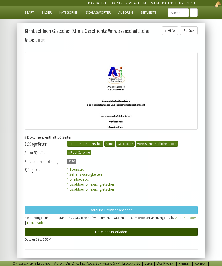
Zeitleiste (148, 12)
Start (29, 12)
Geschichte (125, 144)
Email (148, 263)
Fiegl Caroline (79, 152)
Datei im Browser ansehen (111, 210)
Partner (116, 3)
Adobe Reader (185, 218)
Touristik (75, 169)
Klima (110, 144)
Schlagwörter (98, 12)
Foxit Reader (36, 223)
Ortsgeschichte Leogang (211, 4)
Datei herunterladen (111, 231)
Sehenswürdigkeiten (84, 174)
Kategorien (68, 12)
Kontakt (132, 3)
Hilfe (170, 30)
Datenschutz (173, 3)
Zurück (188, 30)
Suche (191, 3)
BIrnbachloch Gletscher (85, 144)
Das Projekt (97, 3)
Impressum (151, 3)
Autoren (125, 12)
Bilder (47, 12)
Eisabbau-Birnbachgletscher (90, 184)
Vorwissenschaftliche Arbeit (156, 144)
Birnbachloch (79, 179)
